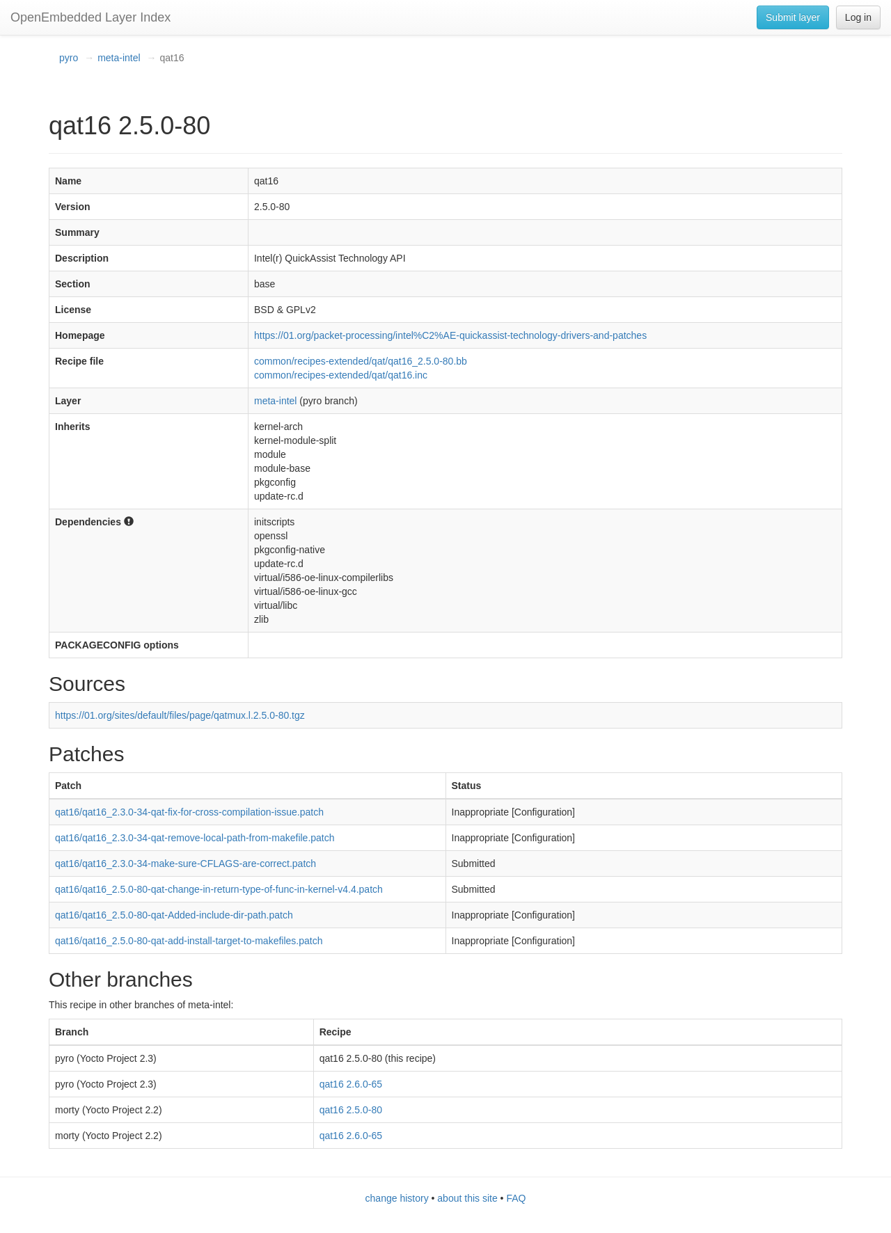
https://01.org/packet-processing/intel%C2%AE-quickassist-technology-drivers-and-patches (450, 335)
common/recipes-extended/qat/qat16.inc (340, 375)
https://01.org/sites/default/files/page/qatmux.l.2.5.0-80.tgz (180, 715)
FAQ (516, 1198)
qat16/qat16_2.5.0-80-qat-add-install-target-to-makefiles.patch (188, 940)
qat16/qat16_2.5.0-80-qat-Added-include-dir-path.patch (174, 915)
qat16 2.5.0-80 (351, 1109)
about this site (467, 1198)
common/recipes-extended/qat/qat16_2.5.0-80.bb (360, 361)
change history (397, 1198)
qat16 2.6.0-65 (351, 1084)
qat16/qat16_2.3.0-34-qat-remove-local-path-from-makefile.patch (195, 837)
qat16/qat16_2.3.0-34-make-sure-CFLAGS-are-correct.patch (185, 863)
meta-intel (118, 57)
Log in (858, 17)
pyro (68, 57)
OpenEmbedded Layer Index (90, 17)
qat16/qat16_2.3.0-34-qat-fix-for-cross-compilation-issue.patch (189, 812)
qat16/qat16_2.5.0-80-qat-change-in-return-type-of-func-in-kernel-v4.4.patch (219, 889)
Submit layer (793, 17)
